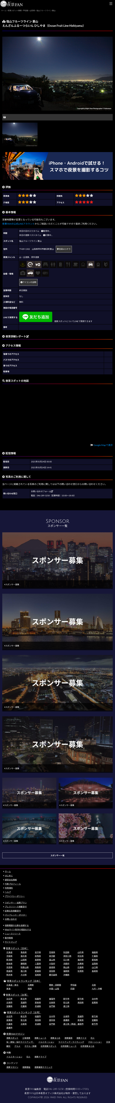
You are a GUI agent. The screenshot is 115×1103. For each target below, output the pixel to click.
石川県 (66, 960)
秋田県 (66, 952)
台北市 (9, 999)
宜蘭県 (9, 1006)
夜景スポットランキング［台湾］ (24, 1012)
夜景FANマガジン (15, 1033)
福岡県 (66, 971)
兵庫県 (81, 963)
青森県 (24, 952)
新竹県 (81, 999)
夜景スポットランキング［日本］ (24, 981)
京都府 (66, 963)
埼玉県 (81, 956)
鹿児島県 (53, 975)
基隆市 (52, 999)
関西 (30, 988)
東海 (8, 988)
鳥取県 (38, 967)
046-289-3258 (55, 1089)
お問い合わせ (11, 919)
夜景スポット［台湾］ (17, 994)
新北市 (24, 999)
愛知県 (95, 960)
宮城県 (52, 952)
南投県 (81, 1002)
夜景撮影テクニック (43, 1067)
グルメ (17, 1046)
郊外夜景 (35, 257)
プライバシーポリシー (15, 896)
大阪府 (52, 963)
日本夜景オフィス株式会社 (49, 1093)
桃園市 (38, 999)
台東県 (52, 1002)
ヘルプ (8, 892)
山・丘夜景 (24, 257)
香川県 (24, 971)
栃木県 (24, 956)
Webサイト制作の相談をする (18, 929)
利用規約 (9, 888)
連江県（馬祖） (70, 1024)
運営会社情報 (11, 880)
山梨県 (24, 960)
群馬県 (38, 956)
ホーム (8, 871)
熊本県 (9, 975)
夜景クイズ (81, 1038)
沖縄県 (66, 975)
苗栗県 (95, 1002)
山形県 (81, 952)
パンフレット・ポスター (16, 915)
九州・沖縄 (97, 988)
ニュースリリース (12, 933)
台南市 (9, 1002)
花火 (93, 1038)
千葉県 (95, 956)
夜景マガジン (12, 1067)
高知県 (52, 971)
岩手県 (38, 952)
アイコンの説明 (28, 282)
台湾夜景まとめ (87, 1046)
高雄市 (24, 1002)
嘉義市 (9, 1027)
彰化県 (66, 1002)
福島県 (95, 952)
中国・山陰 (54, 988)
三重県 (38, 963)
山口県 (95, 967)
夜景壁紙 (26, 1067)
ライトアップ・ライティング (71, 1042)
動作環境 (9, 938)
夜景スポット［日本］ (17, 948)
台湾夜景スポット (49, 1046)
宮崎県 (38, 975)
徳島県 (9, 971)
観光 (8, 1046)
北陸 (94, 985)
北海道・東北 (12, 985)
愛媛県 (38, 971)
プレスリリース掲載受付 (16, 906)
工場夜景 (26, 1038)
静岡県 (24, 963)
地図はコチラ (64, 249)
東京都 (52, 956)
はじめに (9, 875)
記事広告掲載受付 (13, 911)
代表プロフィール (13, 884)
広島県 (81, 967)
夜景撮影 (68, 1038)
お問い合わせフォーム (42, 491)
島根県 (52, 967)
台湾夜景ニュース (68, 1046)
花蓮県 (24, 1006)
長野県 (38, 960)
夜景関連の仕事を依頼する (17, 925)
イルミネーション (46, 1042)
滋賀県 (95, 963)
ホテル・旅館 (30, 1046)
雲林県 (52, 1020)
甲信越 (73, 985)
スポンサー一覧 (57, 855)
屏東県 (38, 1002)
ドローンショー (95, 1042)
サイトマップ (11, 942)
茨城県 (9, 956)
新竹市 (66, 999)
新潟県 (9, 960)
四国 (72, 988)
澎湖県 (38, 1006)
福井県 (81, 960)
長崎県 (95, 971)
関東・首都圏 (55, 985)
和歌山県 (25, 967)
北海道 (9, 952)
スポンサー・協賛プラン (16, 902)
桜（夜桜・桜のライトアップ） (20, 1042)
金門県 (52, 1006)
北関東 (31, 985)
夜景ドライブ (40, 1057)
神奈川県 (67, 956)
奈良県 (9, 967)
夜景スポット (12, 1038)
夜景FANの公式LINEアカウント (18, 223)
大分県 (24, 975)
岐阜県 (9, 963)
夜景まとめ (55, 1038)
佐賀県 (81, 971)
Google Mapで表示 (103, 445)
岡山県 (66, 967)
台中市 (95, 999)
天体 (108, 1042)
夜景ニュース (40, 1038)
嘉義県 (66, 1020)
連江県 (66, 1006)
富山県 (52, 960)
